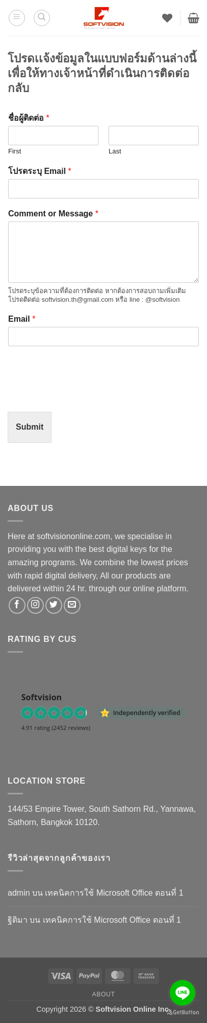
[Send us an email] (72, 605)
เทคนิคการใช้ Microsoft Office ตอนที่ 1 (114, 892)
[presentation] (85, 395)
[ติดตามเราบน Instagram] (35, 605)
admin (19, 892)
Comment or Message (53, 213)
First (14, 151)
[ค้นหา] (42, 18)
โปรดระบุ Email (39, 171)
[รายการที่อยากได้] (167, 18)
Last (115, 151)
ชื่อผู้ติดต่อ (28, 118)
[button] (17, 18)
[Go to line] (182, 993)
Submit (29, 426)
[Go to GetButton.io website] (182, 1012)
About (103, 994)
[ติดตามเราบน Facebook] (17, 605)
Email (21, 319)
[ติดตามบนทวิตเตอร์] (53, 605)
